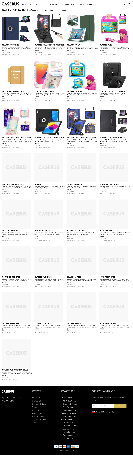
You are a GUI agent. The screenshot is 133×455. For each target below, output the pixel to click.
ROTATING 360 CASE (109, 231)
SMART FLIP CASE (107, 277)
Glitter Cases (68, 423)
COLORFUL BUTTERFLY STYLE (15, 370)
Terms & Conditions (40, 416)
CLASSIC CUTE (106, 45)
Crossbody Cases (70, 404)
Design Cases (68, 435)
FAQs (34, 407)
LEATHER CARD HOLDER (13, 184)
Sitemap (35, 423)
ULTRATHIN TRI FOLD (109, 323)
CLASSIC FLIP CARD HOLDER (112, 138)
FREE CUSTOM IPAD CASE (13, 91)
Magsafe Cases (69, 432)
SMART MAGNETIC (75, 184)
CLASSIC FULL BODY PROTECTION (50, 45)
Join (120, 406)
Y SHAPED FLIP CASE (76, 231)
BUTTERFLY (40, 184)
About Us (36, 398)
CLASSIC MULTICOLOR (44, 91)
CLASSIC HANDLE (74, 91)
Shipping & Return (39, 404)
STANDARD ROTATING (109, 184)
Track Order (37, 410)
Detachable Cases (70, 410)
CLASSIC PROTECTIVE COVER (112, 91)
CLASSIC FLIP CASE (10, 231)
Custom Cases (69, 438)
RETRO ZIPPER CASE (44, 231)
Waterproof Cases (70, 426)
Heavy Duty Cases (70, 416)
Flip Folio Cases (69, 407)
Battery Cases (68, 429)
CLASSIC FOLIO (74, 45)
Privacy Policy (37, 413)
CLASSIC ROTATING (10, 45)
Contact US (36, 401)
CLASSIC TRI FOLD (75, 323)
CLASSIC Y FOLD (74, 277)
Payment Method (39, 420)
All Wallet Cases (69, 401)
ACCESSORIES (86, 5)
